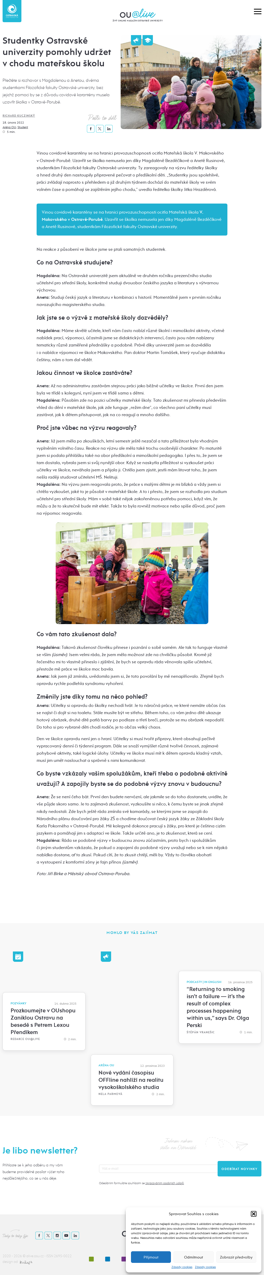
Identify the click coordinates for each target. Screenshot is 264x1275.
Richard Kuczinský (19, 115)
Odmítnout (193, 1257)
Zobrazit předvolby (236, 1257)
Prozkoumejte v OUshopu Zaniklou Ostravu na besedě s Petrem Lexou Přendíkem (43, 1021)
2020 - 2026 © (14, 1256)
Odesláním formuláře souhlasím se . (141, 1183)
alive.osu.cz (35, 1256)
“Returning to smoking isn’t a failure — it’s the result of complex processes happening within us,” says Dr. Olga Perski (218, 1007)
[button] (253, 1213)
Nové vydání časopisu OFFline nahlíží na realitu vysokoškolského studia (130, 1080)
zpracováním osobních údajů (164, 1183)
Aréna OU (9, 127)
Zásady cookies (181, 1267)
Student (23, 127)
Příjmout (151, 1257)
